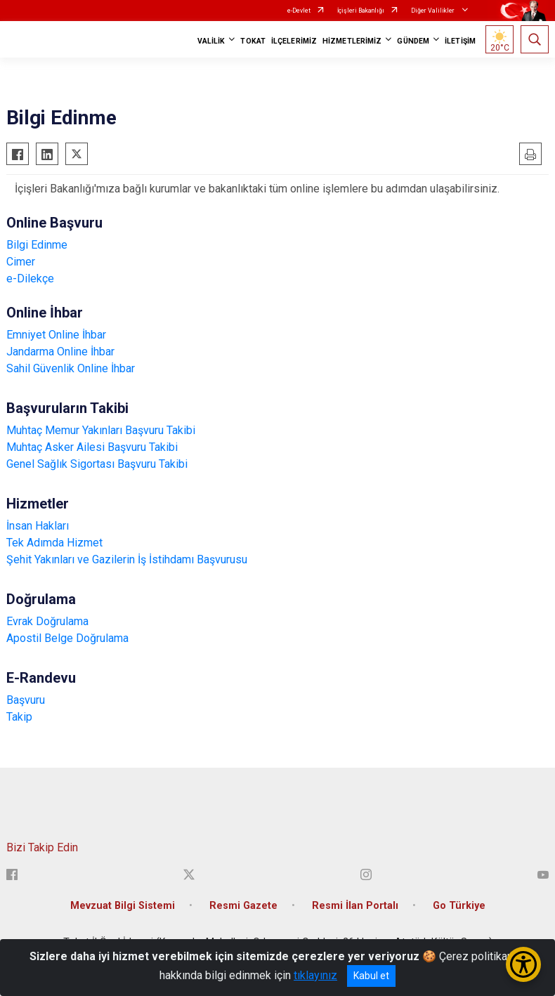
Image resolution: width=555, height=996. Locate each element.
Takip (19, 716)
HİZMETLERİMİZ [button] (351, 41)
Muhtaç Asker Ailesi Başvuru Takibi (92, 447)
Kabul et (371, 975)
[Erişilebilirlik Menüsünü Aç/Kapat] (523, 964)
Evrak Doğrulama (47, 621)
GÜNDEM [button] (413, 41)
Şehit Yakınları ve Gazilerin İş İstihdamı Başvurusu (126, 559)
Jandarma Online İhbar (60, 351)
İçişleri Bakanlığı (360, 10)
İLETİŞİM (460, 41)
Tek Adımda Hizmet (54, 542)
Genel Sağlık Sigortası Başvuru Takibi (97, 464)
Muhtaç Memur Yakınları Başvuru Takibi (100, 430)
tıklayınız (315, 975)
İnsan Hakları (37, 525)
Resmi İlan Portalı (355, 906)
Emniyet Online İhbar (56, 334)
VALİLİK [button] (211, 41)
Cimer (20, 261)
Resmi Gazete (243, 906)
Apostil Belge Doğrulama (67, 638)
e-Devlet (299, 10)
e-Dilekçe (30, 278)
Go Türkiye (459, 906)
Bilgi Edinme (36, 244)
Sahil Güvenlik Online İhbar (70, 368)
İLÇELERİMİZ (294, 41)
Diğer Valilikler (433, 10)
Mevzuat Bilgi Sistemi (122, 906)
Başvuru (25, 700)
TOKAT (253, 41)
